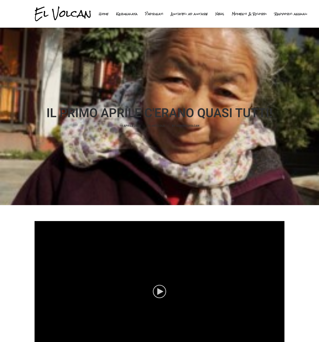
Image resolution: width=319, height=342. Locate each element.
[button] (159, 288)
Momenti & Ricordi (249, 13)
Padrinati (154, 13)
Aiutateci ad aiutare (189, 13)
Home (104, 13)
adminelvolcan (188, 124)
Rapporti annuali (290, 13)
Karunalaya (127, 13)
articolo (158, 124)
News (219, 13)
